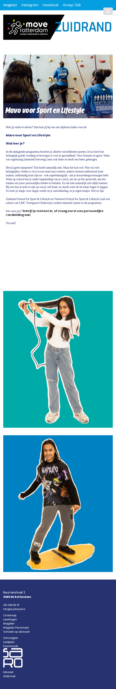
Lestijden (9, 642)
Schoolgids (10, 638)
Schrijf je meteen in (37, 211)
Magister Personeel (16, 628)
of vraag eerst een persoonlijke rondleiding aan (54, 213)
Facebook (51, 5)
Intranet (8, 672)
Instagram (29, 5)
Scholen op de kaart (16, 632)
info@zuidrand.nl (14, 609)
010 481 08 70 (11, 605)
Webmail (9, 676)
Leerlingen (10, 619)
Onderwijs (10, 615)
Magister (10, 5)
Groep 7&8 (72, 5)
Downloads (10, 646)
